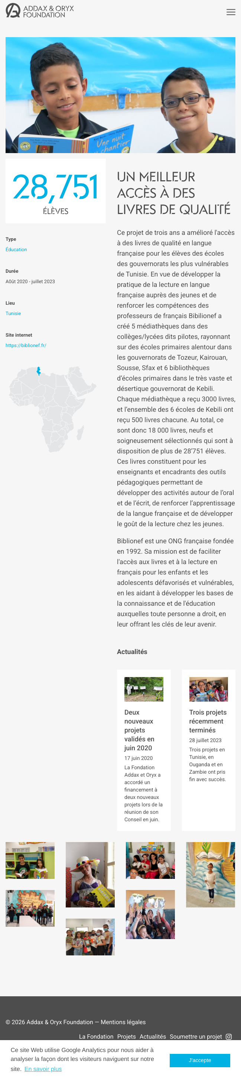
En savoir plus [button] (43, 1069)
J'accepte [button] (200, 1061)
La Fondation (96, 1036)
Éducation (16, 250)
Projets (126, 1036)
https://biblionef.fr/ (26, 346)
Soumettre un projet (196, 1036)
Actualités (153, 1036)
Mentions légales (123, 1022)
